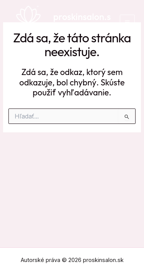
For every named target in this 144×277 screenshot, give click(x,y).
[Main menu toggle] (127, 22)
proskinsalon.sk (82, 22)
